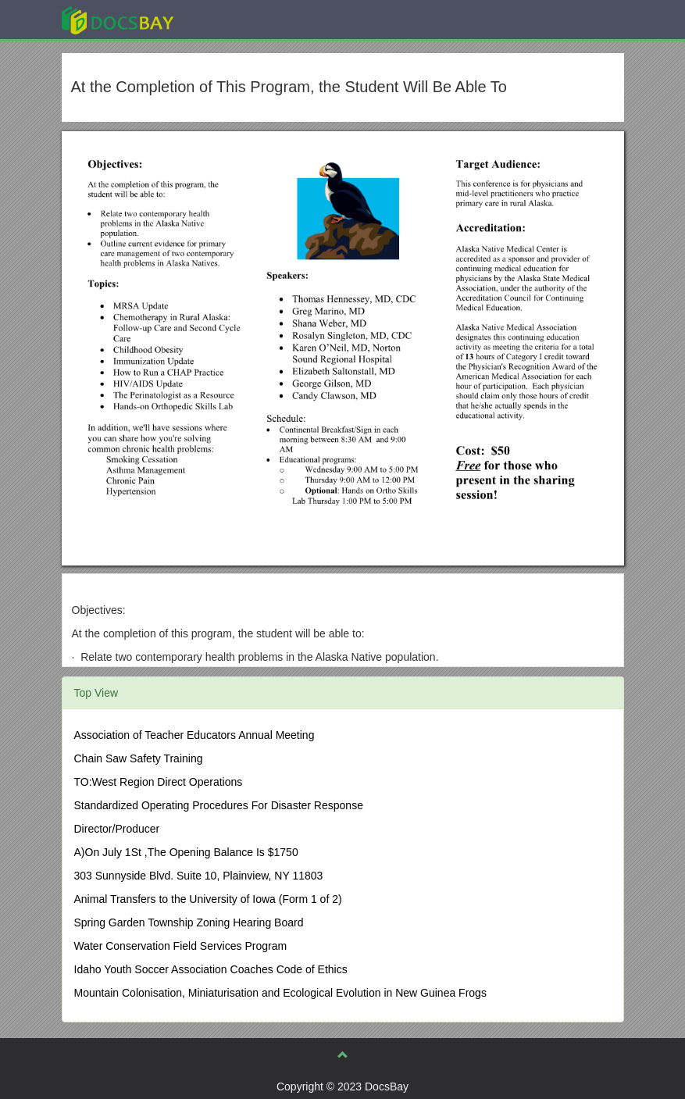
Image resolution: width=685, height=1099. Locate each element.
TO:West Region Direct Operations (158, 782)
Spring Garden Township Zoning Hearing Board (189, 922)
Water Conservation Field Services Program (180, 946)
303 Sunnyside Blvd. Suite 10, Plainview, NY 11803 (198, 875)
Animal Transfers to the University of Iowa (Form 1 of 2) (208, 899)
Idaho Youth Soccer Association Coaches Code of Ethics (211, 969)
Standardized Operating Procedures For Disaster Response (218, 805)
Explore (235, 19)
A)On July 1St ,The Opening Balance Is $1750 (186, 852)
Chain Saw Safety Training (138, 758)
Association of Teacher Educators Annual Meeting (194, 735)
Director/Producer (117, 828)
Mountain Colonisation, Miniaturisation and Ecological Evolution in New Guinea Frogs (280, 993)
